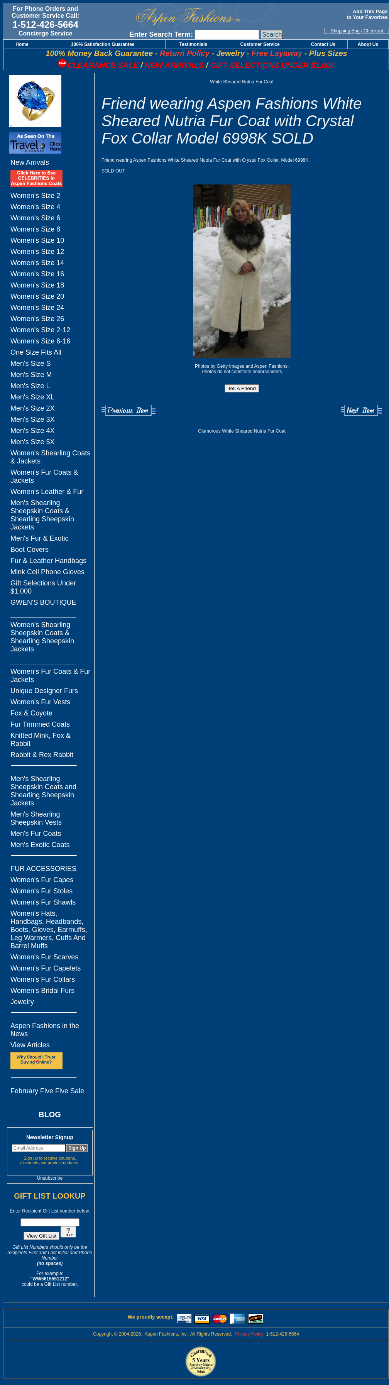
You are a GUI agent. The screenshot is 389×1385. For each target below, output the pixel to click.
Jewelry (22, 1002)
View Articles (30, 1045)
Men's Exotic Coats (40, 845)
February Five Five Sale (47, 1091)
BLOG (50, 1114)
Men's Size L (30, 386)
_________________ (43, 613)
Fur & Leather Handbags (48, 561)
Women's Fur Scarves (44, 957)
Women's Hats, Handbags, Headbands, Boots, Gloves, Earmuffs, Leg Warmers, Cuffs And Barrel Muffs (48, 930)
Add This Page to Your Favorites (368, 14)
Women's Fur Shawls (43, 902)
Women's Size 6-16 (40, 341)
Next (361, 410)
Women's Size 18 (37, 285)
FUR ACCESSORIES (43, 869)
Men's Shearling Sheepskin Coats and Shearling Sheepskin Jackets (43, 791)
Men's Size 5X (32, 442)
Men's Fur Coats (35, 833)
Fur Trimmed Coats (40, 724)
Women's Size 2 (35, 196)
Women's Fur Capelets (45, 968)
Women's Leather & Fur (46, 491)
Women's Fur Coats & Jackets (44, 476)
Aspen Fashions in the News (44, 1030)
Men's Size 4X (32, 431)
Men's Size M (31, 375)
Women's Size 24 (37, 307)
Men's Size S (30, 363)
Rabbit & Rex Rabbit (41, 755)
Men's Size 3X (32, 419)
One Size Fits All (35, 352)
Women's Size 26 (37, 319)
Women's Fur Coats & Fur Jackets (50, 675)
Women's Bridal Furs (42, 990)
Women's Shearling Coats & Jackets (50, 457)
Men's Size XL (32, 397)
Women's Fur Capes (41, 880)
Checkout (373, 31)
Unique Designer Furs (44, 691)
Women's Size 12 (37, 251)
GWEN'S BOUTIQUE (43, 602)
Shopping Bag (345, 31)
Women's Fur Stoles (41, 891)
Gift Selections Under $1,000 (43, 587)
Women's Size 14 (37, 263)
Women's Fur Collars (42, 979)
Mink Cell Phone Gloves (47, 572)
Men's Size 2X (32, 408)
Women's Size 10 (37, 240)
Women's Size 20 (37, 296)
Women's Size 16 (37, 274)
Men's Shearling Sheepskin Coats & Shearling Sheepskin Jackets (42, 515)
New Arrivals (29, 162)
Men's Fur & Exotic (39, 538)
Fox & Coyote (31, 713)
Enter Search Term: (161, 34)
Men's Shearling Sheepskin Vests (36, 818)
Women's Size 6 (35, 218)
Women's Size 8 (35, 229)
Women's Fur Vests (40, 702)
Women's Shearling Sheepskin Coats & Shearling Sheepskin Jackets (42, 637)
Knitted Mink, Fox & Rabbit (40, 739)
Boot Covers (29, 549)
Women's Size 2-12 (40, 330)
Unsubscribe (50, 1178)
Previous (128, 410)
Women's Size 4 (35, 207)
